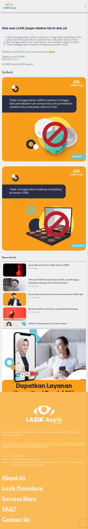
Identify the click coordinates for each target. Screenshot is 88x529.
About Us (13, 478)
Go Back (7, 72)
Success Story (19, 498)
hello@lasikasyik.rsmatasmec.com (26, 459)
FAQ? (9, 509)
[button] (44, 371)
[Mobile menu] (85, 6)
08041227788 (17, 456)
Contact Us (16, 519)
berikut (15, 59)
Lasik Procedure (22, 488)
